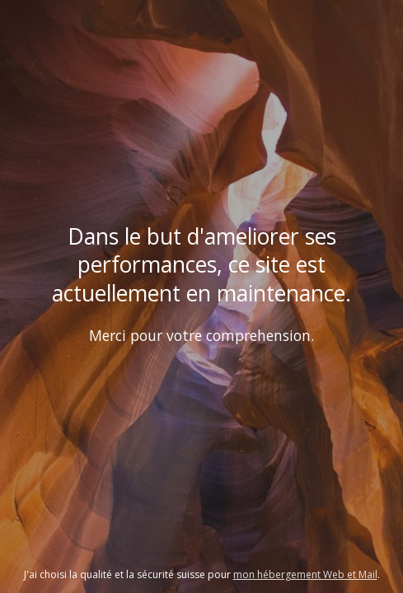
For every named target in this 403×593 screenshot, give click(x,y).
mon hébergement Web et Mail (305, 574)
